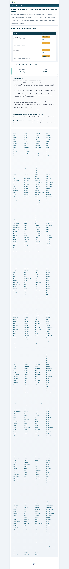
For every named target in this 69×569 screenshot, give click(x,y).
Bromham (14, 321)
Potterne (36, 456)
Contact (56, 2)
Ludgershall (37, 208)
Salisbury (36, 529)
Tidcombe (48, 305)
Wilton (47, 497)
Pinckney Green (37, 441)
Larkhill (25, 525)
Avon (14, 182)
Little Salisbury (37, 145)
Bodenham (15, 253)
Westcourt (48, 448)
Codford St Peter (16, 476)
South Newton (48, 166)
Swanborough (48, 245)
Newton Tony (37, 347)
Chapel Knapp (15, 386)
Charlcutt (14, 392)
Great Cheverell (27, 329)
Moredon (36, 307)
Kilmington (26, 484)
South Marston (48, 163)
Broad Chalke (15, 305)
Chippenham (15, 423)
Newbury (36, 343)
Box (13, 274)
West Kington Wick (49, 427)
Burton (14, 354)
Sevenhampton (48, 137)
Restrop (36, 495)
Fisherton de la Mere (27, 264)
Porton (36, 454)
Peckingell (36, 421)
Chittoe (14, 433)
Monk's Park (37, 296)
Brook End (14, 323)
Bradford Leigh (15, 282)
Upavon (47, 343)
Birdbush (14, 233)
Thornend (47, 298)
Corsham (14, 509)
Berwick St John (16, 225)
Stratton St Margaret (49, 225)
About (52, 2)
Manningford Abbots (38, 231)
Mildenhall (36, 276)
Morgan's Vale (37, 309)
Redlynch (36, 490)
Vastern (47, 380)
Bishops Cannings (16, 237)
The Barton (48, 260)
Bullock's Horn (15, 347)
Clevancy (14, 460)
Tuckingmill (48, 329)
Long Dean (37, 166)
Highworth (26, 407)
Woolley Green (48, 531)
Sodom (47, 159)
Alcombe (14, 135)
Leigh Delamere (26, 542)
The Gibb (47, 270)
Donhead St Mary (27, 153)
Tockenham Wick (49, 315)
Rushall (36, 527)
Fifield (25, 253)
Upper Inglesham (49, 349)
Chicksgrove (15, 417)
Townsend (48, 321)
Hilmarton (25, 415)
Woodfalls (47, 523)
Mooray (36, 305)
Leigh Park (26, 544)
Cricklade (14, 529)
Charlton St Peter (16, 401)
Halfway (25, 356)
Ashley (14, 168)
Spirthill (47, 176)
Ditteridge (26, 149)
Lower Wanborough (38, 198)
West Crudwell (48, 405)
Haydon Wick (26, 384)
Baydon (14, 206)
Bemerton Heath (16, 217)
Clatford (14, 452)
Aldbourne (15, 137)
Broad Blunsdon (15, 302)
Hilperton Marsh (26, 419)
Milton (36, 288)
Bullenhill (14, 345)
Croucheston (15, 542)
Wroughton (48, 537)
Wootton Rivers (48, 533)
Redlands (36, 488)
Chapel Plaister (15, 388)
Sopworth (47, 161)
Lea (24, 535)
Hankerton (26, 368)
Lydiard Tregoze (38, 219)
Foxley (25, 290)
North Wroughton (38, 374)
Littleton (36, 151)
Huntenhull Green (27, 464)
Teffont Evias (48, 251)
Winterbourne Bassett (50, 505)
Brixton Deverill (15, 300)
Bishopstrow (15, 243)
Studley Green (48, 229)
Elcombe (25, 225)
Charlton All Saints (16, 398)
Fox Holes (25, 286)
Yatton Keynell (48, 546)
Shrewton (47, 153)
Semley (47, 133)
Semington (37, 554)
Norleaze (36, 358)
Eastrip (25, 217)
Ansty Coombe (15, 166)
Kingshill (25, 495)
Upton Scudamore (49, 376)
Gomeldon (26, 317)
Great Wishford (26, 337)
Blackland (14, 245)
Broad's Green (15, 313)
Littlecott (36, 149)
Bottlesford (15, 262)
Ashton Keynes (15, 172)
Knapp (25, 503)
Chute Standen (15, 448)
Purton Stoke (37, 472)
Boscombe (15, 260)
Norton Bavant (37, 380)
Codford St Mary (16, 474)
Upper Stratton (48, 358)
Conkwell (14, 497)
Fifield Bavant (26, 255)
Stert (47, 198)
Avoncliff (14, 184)
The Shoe (47, 282)
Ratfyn (36, 486)
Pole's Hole (37, 450)
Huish (25, 460)
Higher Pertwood (27, 403)
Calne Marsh (15, 372)
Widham (47, 486)
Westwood (48, 458)
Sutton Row (48, 239)
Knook (25, 509)
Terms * (44, 39)
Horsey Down (26, 454)
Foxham (25, 288)
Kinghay (25, 488)
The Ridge (47, 280)
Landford (25, 517)
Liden (25, 548)
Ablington (14, 133)
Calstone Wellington (16, 374)
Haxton (25, 380)
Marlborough (37, 243)
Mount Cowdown (38, 311)
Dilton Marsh (26, 143)
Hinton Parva (26, 423)
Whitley (47, 478)
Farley (25, 247)
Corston (14, 515)
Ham (25, 358)
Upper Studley (48, 360)
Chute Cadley (15, 443)
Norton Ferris (37, 382)
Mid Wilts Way (37, 264)
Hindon (25, 421)
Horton (25, 456)
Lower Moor (37, 188)
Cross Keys (15, 539)
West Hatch (48, 419)
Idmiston (25, 468)
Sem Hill (36, 552)
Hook (25, 441)
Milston (36, 286)
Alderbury (14, 139)
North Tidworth (37, 370)
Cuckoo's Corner (16, 548)
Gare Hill (25, 305)
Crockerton (15, 531)
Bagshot (14, 192)
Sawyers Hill (37, 537)
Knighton (25, 505)
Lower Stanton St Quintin (39, 192)
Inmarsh (25, 474)
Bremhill (14, 290)
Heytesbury (26, 398)
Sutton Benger (48, 235)
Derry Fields (26, 135)
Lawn (25, 533)
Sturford (47, 231)
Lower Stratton (37, 194)
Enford (25, 233)
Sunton (47, 233)
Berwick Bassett (16, 221)
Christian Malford (16, 437)
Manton (36, 237)
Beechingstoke (15, 213)
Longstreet (37, 174)
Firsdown (25, 262)
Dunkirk (25, 170)
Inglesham (25, 472)
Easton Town (26, 215)
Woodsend (48, 527)
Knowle (25, 511)
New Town (37, 335)
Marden (36, 239)
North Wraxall (37, 372)
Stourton (47, 215)
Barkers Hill (15, 200)
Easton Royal (26, 213)
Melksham (36, 258)
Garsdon (25, 307)
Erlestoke (25, 235)
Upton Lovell (48, 374)
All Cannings (15, 143)
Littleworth (37, 157)
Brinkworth (15, 296)
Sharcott (47, 141)
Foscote (25, 282)
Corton (14, 517)
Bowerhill (14, 270)
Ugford (47, 339)
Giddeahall (26, 313)
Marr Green (37, 245)
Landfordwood (26, 519)
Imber (25, 470)
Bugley (14, 335)
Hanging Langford (27, 366)
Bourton (14, 264)
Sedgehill (36, 542)
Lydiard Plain (37, 217)
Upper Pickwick (48, 354)
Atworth (14, 174)
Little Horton (37, 139)
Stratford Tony (48, 223)
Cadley (14, 362)
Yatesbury (47, 544)
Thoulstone (48, 302)
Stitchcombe (48, 202)
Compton (14, 490)
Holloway (25, 433)
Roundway (36, 519)
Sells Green (37, 550)
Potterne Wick (37, 458)
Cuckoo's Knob (15, 550)
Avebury (14, 178)
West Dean (48, 407)
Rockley (36, 503)
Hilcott (25, 409)
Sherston (47, 149)
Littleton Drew (37, 153)
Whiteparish (48, 474)
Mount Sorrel (37, 313)
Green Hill (25, 341)
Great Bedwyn (26, 325)
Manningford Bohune (38, 233)
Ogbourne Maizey (38, 398)
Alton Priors (15, 157)
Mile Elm (36, 278)
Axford (14, 186)
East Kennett (26, 188)
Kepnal (25, 482)
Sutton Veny (48, 241)
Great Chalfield (26, 327)
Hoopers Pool (26, 445)
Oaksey (36, 392)
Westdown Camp (49, 450)
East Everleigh (26, 180)
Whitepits (47, 476)
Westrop (47, 454)
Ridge (36, 499)
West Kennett (48, 423)
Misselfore (37, 294)
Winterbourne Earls (49, 509)
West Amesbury (49, 398)
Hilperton (25, 417)
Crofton (14, 535)
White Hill (47, 472)
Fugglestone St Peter (28, 298)
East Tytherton (26, 194)
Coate (14, 470)
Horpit (25, 450)
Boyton (14, 278)
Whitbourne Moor (49, 468)
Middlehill (36, 270)
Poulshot (36, 460)
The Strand (48, 288)
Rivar (36, 501)
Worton (47, 535)
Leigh (25, 539)
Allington (14, 145)
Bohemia (14, 255)
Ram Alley (36, 480)
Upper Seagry (48, 356)
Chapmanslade (15, 390)
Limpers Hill (26, 550)
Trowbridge (48, 325)
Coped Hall (15, 507)
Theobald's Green (49, 292)
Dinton (25, 145)
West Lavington (48, 431)
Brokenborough (15, 317)
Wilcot (47, 488)
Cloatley (14, 464)
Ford (25, 272)
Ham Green (26, 360)
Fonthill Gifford (26, 270)
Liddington (26, 546)
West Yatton (48, 439)
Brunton (14, 331)
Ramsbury (36, 482)
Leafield (25, 537)
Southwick (48, 174)
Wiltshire (16, 5)
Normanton (37, 360)
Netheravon (37, 321)
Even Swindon (26, 239)
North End (36, 366)
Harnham (25, 376)
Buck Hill (14, 333)
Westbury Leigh (48, 445)
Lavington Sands (27, 531)
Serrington (48, 135)
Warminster (48, 390)
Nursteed (36, 388)
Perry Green (37, 431)
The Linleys (48, 276)
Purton (36, 468)
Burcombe (15, 351)
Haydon (25, 382)
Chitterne (14, 431)
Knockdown (26, 507)
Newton (36, 345)
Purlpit (36, 466)
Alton (14, 153)
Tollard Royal (48, 317)
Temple (47, 255)
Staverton (47, 192)
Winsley (47, 503)
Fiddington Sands (27, 251)
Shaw (47, 143)
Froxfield (25, 296)
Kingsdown (26, 490)
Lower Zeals (37, 204)
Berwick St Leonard (16, 227)
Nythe (36, 390)
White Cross (48, 470)
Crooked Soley (15, 537)
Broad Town (15, 311)
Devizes (25, 141)
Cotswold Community (17, 521)
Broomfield (15, 327)
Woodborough (48, 519)
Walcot (47, 384)
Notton (36, 384)
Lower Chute (37, 184)
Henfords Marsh (26, 392)
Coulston (14, 523)
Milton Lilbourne (37, 290)
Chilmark (14, 419)
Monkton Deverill (38, 298)
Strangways (48, 219)
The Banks (48, 258)
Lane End (25, 521)
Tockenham (48, 313)
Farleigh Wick (26, 245)
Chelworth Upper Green (17, 411)
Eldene (25, 227)
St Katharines (48, 178)
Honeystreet (26, 439)
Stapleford (48, 188)
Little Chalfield (37, 133)
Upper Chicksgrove (49, 345)
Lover (36, 176)
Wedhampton (48, 396)
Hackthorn (26, 351)
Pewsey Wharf (37, 435)
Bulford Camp (15, 341)
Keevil (25, 478)
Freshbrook (26, 292)
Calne (14, 370)
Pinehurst (36, 443)
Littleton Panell (37, 155)
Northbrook (37, 376)
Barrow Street (15, 202)
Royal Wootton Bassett (39, 523)
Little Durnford (37, 137)
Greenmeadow (26, 345)
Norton (36, 378)
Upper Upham (48, 366)
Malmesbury (37, 229)
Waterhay (47, 394)
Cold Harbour (15, 478)
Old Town (36, 407)
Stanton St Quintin (49, 186)
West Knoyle (48, 429)
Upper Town (48, 362)
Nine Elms (36, 354)
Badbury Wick (15, 190)
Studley (47, 227)
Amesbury (15, 161)
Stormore (47, 213)
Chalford (14, 384)
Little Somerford (38, 147)
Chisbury (14, 427)
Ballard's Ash (15, 194)
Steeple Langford (49, 196)
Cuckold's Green (16, 546)
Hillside (25, 413)
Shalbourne (48, 139)
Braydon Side (15, 288)
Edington (25, 223)
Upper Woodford (49, 368)
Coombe (14, 501)
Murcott (36, 317)
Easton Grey (26, 210)
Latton (25, 527)
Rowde (36, 521)
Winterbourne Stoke (49, 515)
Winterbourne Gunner (49, 511)
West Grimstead (49, 417)
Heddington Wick (27, 390)
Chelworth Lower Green (17, 409)
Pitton (36, 448)
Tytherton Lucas (49, 335)
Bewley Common (16, 229)
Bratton (14, 286)
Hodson (25, 429)
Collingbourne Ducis (16, 484)
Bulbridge (14, 337)
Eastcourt (25, 200)
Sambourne (37, 533)
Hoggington (26, 431)
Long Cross (37, 163)
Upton (47, 372)
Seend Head (37, 548)
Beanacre (14, 208)
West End (47, 409)
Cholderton (15, 435)
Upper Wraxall (48, 370)
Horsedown (26, 452)
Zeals (47, 548)
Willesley (47, 490)
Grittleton (25, 349)
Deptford (25, 133)
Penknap (36, 425)
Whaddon (47, 464)
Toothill (47, 319)
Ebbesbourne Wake (27, 219)
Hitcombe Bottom (27, 427)
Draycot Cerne (26, 159)
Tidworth (47, 307)
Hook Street (26, 443)
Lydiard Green (37, 213)
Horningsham (26, 448)
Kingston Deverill (27, 497)
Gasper (25, 309)
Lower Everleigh (37, 186)
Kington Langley (27, 499)
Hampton (25, 362)
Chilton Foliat (15, 421)
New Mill (36, 333)
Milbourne (36, 274)
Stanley (47, 180)
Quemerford (37, 476)
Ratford (36, 484)
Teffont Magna (48, 253)
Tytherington (48, 333)
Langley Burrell (26, 523)
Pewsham (36, 437)
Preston (36, 462)
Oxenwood (37, 415)
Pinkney (36, 445)
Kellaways (25, 480)
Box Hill (14, 276)
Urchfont (47, 378)
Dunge (25, 168)
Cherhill (14, 413)
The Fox (47, 268)
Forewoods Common (27, 278)
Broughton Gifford (16, 329)
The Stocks (48, 286)
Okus (36, 405)
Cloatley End (15, 466)
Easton (25, 208)
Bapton (14, 196)
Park (35, 417)
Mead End (36, 255)
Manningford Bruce (38, 235)
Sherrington (48, 147)
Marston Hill (37, 249)
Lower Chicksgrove (38, 182)
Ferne (25, 249)
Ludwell (36, 210)
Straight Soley (48, 217)
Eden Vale (25, 221)
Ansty (14, 163)
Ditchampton (26, 147)
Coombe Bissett (16, 505)
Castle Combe (15, 376)
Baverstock (15, 204)
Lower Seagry (37, 190)
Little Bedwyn (26, 554)
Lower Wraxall (37, 202)
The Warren (48, 290)
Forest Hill (25, 276)
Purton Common (38, 470)
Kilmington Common (27, 486)
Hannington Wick (27, 372)
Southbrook (48, 172)
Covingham (15, 525)
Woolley (47, 529)
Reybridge (36, 497)
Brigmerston (15, 294)
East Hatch (26, 186)
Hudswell (25, 458)
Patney (36, 419)
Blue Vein (14, 249)
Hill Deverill (26, 411)
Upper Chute (48, 347)
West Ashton (48, 401)
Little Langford (37, 141)
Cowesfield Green (16, 527)
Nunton (36, 386)
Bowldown (14, 272)
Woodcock (48, 521)
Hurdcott (25, 466)
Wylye (47, 539)
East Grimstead (26, 184)
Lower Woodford (38, 200)
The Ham (47, 274)
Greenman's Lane (27, 343)
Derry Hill (25, 137)
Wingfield (47, 501)
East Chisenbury (27, 178)
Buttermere (15, 360)
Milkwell (36, 284)
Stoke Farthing (48, 210)
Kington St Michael (27, 501)
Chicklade (14, 415)
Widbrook (47, 484)
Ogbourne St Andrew (38, 401)
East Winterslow (27, 196)
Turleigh (47, 331)
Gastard (25, 311)
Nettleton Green (38, 327)
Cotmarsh (14, 519)
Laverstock (26, 529)
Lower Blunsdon (37, 180)
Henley (25, 394)
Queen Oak (37, 474)
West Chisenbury (49, 403)
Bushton (14, 358)
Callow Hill (14, 368)
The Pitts (47, 278)
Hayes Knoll (26, 386)
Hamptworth (26, 364)
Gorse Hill (25, 319)
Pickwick (36, 439)
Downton (25, 157)
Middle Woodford (38, 268)
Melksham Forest (38, 260)
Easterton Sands (27, 206)
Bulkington (15, 343)
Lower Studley (37, 196)
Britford (14, 298)
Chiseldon (14, 429)
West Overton (48, 433)
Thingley (47, 296)
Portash (36, 452)
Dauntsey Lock (15, 554)
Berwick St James (16, 223)
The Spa (47, 284)
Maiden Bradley (37, 227)
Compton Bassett (16, 493)
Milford (36, 280)
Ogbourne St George (38, 403)
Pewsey (36, 433)
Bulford (14, 339)
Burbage (14, 349)
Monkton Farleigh (38, 300)
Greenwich (26, 347)
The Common (48, 262)
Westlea (47, 452)
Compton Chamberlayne (17, 495)
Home (48, 2)
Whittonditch (48, 480)
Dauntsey (14, 552)
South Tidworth (48, 168)
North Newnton (37, 368)
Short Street (48, 151)
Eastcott (25, 198)
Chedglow (14, 405)
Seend (36, 544)
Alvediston (15, 159)
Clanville (14, 450)
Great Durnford (26, 331)
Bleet (14, 247)
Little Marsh (37, 143)
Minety (36, 292)
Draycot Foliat (26, 163)
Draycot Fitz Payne (27, 161)
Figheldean (26, 258)
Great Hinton (26, 333)
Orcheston (37, 409)
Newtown (36, 349)
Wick (47, 482)
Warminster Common (49, 392)
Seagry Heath (37, 539)
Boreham (14, 258)
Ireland (25, 476)
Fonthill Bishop (26, 268)
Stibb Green (48, 200)
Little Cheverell (37, 135)
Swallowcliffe (48, 243)
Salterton (36, 531)
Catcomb (14, 380)
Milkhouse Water (38, 282)
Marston (36, 247)
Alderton (14, 141)
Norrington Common (38, 362)
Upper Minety (48, 351)
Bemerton (14, 215)
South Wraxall (48, 170)
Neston (36, 319)
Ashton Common (16, 170)
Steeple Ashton (48, 194)
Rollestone (37, 511)
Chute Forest (15, 445)
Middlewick (37, 272)
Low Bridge (37, 178)
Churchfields (15, 441)
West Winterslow (49, 437)
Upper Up (47, 364)
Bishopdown (15, 235)
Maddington (37, 225)
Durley (25, 172)
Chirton (14, 425)
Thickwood (48, 294)
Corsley (14, 511)
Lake (25, 515)
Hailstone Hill (26, 354)
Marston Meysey (38, 251)
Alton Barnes (15, 155)
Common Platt (15, 488)
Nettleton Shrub (38, 329)
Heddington (26, 388)
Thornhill (47, 300)
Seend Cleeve (37, 546)
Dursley (25, 176)
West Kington (48, 425)
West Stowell (48, 435)
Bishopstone (15, 239)
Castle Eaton (15, 378)
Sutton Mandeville (49, 237)
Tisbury (47, 311)
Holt (24, 435)
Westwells (48, 456)
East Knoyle (26, 190)
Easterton (25, 204)
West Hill (47, 421)
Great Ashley (26, 323)
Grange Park (26, 321)
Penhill (36, 423)
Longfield (36, 170)
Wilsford (47, 493)
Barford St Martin (16, 198)
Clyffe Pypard (15, 468)
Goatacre (25, 315)
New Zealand (37, 341)
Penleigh (36, 427)
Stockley (47, 204)
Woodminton (48, 525)
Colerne (14, 482)
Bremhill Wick (15, 292)
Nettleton (36, 325)
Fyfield (25, 300)
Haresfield (26, 374)
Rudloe (36, 525)
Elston (25, 231)
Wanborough (48, 386)
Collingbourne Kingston (17, 486)
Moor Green (37, 302)
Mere (36, 262)
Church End (15, 439)
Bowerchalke (15, 268)
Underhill (47, 341)
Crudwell (14, 544)
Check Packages (46, 36)
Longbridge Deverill (38, 168)
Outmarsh (36, 411)
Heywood (25, 401)
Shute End (47, 155)
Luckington (37, 206)
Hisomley (25, 425)
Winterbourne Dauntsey (50, 507)
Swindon (47, 247)
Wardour (47, 388)
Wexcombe (48, 462)
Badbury (14, 188)
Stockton (47, 206)
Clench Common (16, 458)
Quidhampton (37, 478)
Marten (36, 253)
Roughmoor (37, 517)
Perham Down (37, 429)
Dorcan (25, 155)
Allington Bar (15, 151)
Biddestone (15, 231)
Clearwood (15, 454)
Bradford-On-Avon (16, 284)
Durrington (26, 174)
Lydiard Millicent (37, 215)
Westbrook (48, 441)
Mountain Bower (38, 315)
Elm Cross (25, 229)
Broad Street (15, 309)
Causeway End (15, 382)
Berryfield (14, 219)
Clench (14, 456)
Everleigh (25, 241)
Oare (36, 394)
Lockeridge (37, 159)
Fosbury (25, 280)
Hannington (26, 370)
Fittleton (25, 266)
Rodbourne (37, 505)
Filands (25, 260)
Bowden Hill (15, 266)
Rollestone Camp (38, 513)
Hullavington (26, 462)
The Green (48, 272)
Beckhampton (15, 210)
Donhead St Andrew (27, 151)
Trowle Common (49, 327)
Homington (26, 437)
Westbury (47, 443)
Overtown (36, 413)
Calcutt (14, 366)
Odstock (36, 396)
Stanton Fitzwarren (49, 182)
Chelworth (15, 407)
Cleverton (14, 462)
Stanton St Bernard (49, 184)
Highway (25, 405)
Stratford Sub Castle (49, 221)
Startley (47, 190)
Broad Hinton (15, 307)
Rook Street (37, 515)
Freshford (25, 294)
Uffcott (47, 337)
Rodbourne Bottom (38, 509)
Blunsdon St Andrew (16, 251)
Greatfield (26, 339)
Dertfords (25, 139)
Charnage (14, 403)
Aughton (14, 176)
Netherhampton (38, 323)
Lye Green (36, 221)
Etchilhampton (26, 237)
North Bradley (37, 364)
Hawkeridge (26, 378)
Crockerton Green (16, 533)
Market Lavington (38, 241)
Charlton (14, 394)
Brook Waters (15, 325)
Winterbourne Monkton (50, 513)
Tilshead (47, 309)
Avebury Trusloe (16, 180)
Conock (14, 499)
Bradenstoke (15, 280)
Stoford (47, 208)
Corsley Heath (15, 513)
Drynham (25, 166)
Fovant (25, 284)
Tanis (47, 249)
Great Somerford (27, 335)
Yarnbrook (47, 542)
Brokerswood (15, 319)
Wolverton (48, 517)
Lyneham (36, 223)
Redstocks (37, 493)
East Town (26, 192)
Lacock (25, 513)
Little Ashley (26, 552)
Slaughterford (48, 157)
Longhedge (37, 172)
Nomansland (37, 356)
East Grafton (26, 182)
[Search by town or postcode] (32, 2)
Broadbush (15, 315)
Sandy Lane (37, 535)
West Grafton (48, 415)
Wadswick (47, 382)
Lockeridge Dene (38, 161)
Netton (36, 331)
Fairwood (25, 243)
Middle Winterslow (38, 266)
